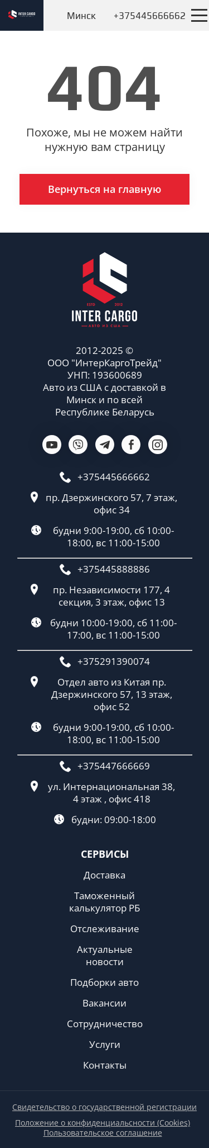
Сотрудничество (105, 1024)
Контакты (105, 1065)
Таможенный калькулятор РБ (104, 902)
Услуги (104, 1044)
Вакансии (104, 1003)
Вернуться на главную (104, 189)
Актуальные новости (105, 955)
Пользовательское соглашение (102, 1133)
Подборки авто (104, 982)
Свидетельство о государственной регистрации (104, 1107)
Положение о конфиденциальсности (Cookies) (102, 1123)
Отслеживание (104, 929)
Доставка (104, 875)
